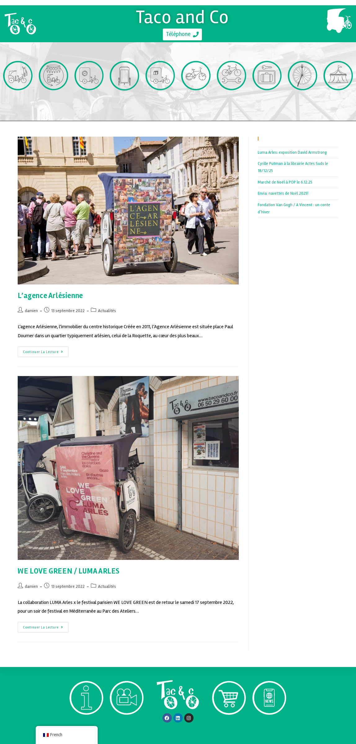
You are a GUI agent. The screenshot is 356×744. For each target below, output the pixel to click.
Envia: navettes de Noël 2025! (283, 193)
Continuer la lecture (46, 350)
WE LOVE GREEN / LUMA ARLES (69, 571)
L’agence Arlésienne (50, 295)
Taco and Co (182, 17)
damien (31, 310)
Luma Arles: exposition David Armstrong (292, 152)
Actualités (107, 310)
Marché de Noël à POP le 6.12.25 (285, 182)
